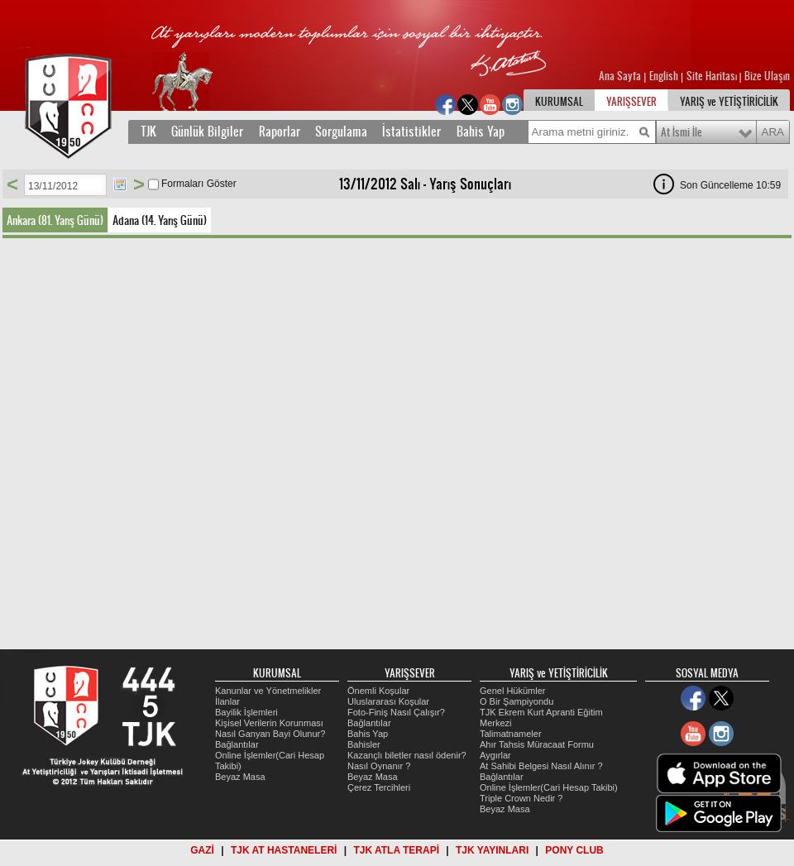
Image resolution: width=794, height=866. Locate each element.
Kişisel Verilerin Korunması (269, 723)
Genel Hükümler (512, 691)
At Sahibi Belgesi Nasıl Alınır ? (541, 766)
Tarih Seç (120, 184)
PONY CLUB (574, 850)
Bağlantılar (237, 744)
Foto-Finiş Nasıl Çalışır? (396, 712)
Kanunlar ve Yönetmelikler (268, 691)
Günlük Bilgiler (207, 131)
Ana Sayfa (621, 76)
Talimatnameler (511, 734)
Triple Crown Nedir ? (521, 798)
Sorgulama (341, 131)
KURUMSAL (559, 101)
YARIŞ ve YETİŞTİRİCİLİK (729, 101)
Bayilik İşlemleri (246, 712)
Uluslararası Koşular (388, 701)
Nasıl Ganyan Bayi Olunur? (270, 734)
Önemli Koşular (378, 691)
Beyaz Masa (240, 777)
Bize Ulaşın (767, 76)
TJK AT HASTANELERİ (284, 850)
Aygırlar (495, 755)
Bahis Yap (481, 131)
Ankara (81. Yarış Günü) (55, 220)
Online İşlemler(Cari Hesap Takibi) (549, 787)
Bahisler (363, 744)
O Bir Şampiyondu (516, 701)
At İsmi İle (681, 132)
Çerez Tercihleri (378, 787)
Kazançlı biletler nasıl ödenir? (406, 755)
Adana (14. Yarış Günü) (159, 220)
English (663, 76)
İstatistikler (411, 131)
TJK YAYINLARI (492, 850)
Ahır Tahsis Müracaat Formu (537, 744)
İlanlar (227, 701)
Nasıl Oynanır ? (378, 766)
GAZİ (202, 850)
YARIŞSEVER (631, 101)
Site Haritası (712, 76)
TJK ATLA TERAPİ (396, 850)
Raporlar (279, 131)
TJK (148, 131)
